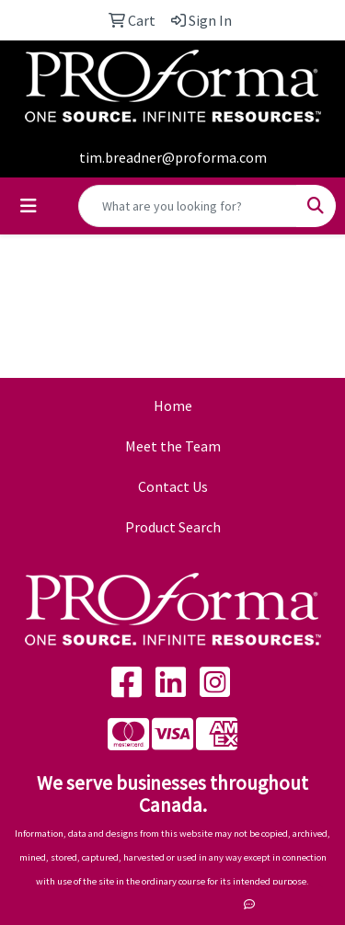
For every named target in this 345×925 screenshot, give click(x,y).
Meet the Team (173, 446)
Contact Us (173, 486)
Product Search (173, 527)
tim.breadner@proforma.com (173, 157)
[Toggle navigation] (28, 206)
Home (173, 405)
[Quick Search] (187, 206)
